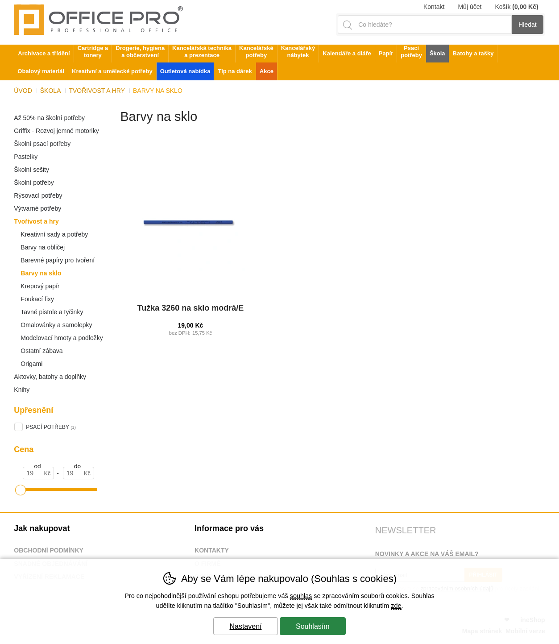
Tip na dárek (235, 71)
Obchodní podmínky (48, 550)
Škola (50, 90)
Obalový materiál (40, 71)
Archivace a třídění (44, 53)
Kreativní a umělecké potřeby (112, 71)
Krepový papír (40, 286)
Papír (386, 53)
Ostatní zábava (41, 350)
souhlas (301, 595)
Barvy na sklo (41, 273)
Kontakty (212, 550)
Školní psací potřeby (42, 143)
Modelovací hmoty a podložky (62, 337)
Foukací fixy (37, 299)
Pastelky (25, 156)
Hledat (527, 24)
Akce (266, 71)
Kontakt (433, 6)
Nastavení (245, 626)
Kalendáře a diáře (347, 53)
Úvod (23, 90)
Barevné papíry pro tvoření (58, 260)
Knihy (21, 389)
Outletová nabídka (185, 71)
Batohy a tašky (473, 53)
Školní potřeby (34, 182)
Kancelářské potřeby (256, 51)
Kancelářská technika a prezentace (202, 51)
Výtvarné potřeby (37, 208)
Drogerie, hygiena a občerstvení (140, 51)
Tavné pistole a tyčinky (52, 312)
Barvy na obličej (43, 247)
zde (396, 605)
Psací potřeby (411, 51)
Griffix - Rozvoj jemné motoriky (56, 130)
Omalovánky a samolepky (56, 324)
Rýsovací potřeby (38, 195)
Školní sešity (31, 169)
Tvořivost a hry (36, 221)
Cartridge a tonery (93, 51)
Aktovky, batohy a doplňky (50, 376)
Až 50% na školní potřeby (49, 117)
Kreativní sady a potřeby (54, 234)
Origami (31, 363)
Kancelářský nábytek (298, 51)
